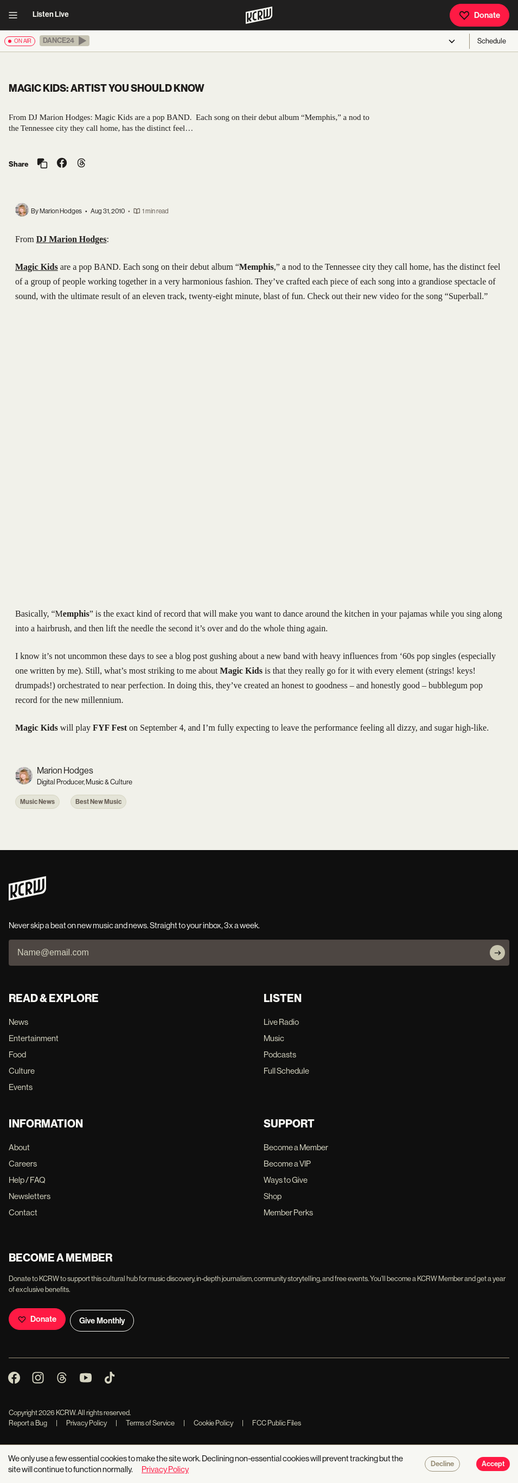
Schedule (491, 41)
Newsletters (29, 1196)
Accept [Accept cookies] (493, 1464)
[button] (64, 40)
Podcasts (280, 1054)
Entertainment (34, 1038)
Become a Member (296, 1147)
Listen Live (51, 14)
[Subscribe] (497, 952)
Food (17, 1054)
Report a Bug (28, 1423)
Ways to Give (286, 1179)
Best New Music (98, 802)
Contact (23, 1212)
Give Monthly (102, 1321)
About (19, 1147)
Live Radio (281, 1021)
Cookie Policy (208, 1423)
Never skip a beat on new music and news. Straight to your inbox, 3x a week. (134, 925)
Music (274, 1038)
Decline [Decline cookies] (442, 1464)
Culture (22, 1070)
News (18, 1021)
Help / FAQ (27, 1179)
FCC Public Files (271, 1423)
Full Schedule (286, 1070)
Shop (273, 1196)
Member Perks (288, 1212)
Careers (23, 1163)
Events (21, 1087)
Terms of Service (145, 1423)
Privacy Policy (81, 1423)
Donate (479, 15)
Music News (37, 802)
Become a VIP (287, 1163)
